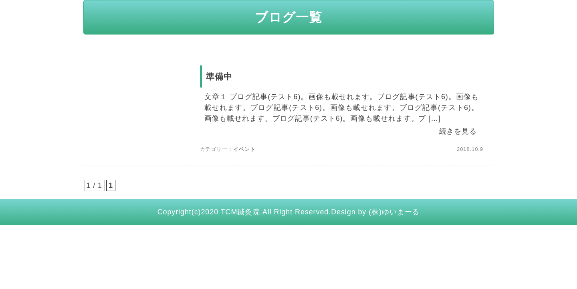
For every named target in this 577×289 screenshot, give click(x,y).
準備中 (219, 76)
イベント (244, 149)
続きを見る (458, 131)
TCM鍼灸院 (240, 212)
